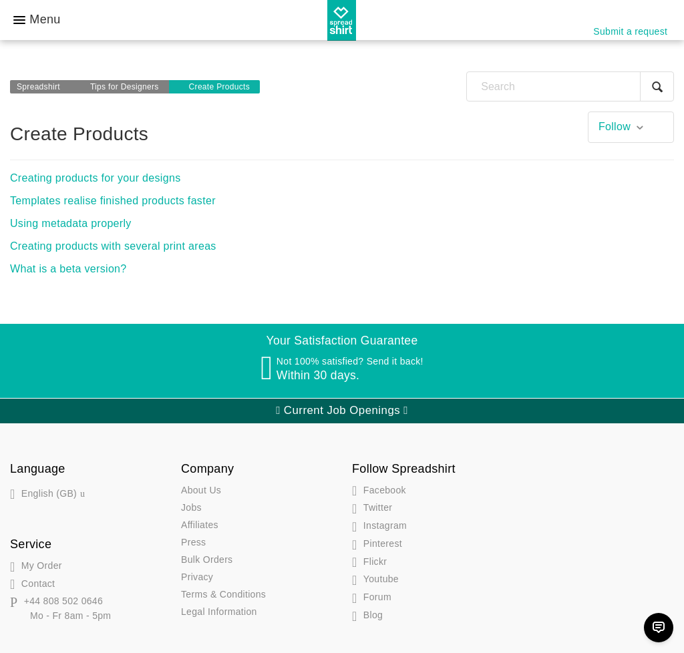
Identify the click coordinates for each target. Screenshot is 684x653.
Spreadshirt (38, 86)
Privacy (197, 577)
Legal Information (219, 611)
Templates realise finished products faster (113, 200)
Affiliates (199, 524)
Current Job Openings (342, 410)
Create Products (219, 86)
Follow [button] (614, 126)
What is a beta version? (68, 268)
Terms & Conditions (223, 594)
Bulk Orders (206, 559)
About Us (201, 490)
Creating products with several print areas (113, 246)
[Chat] (658, 627)
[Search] (570, 86)
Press (193, 542)
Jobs (191, 507)
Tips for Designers (124, 86)
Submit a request (630, 31)
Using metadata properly (71, 223)
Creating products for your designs (95, 178)
